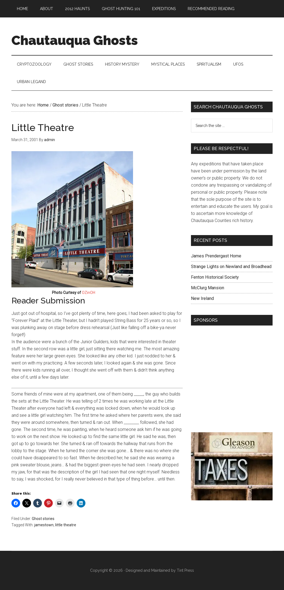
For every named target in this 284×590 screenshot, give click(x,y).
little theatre (65, 525)
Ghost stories (43, 518)
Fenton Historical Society (215, 277)
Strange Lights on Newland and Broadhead (231, 266)
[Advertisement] (232, 380)
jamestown (44, 525)
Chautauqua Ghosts (74, 40)
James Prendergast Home (216, 255)
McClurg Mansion (207, 287)
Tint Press (185, 570)
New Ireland (202, 298)
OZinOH (88, 292)
